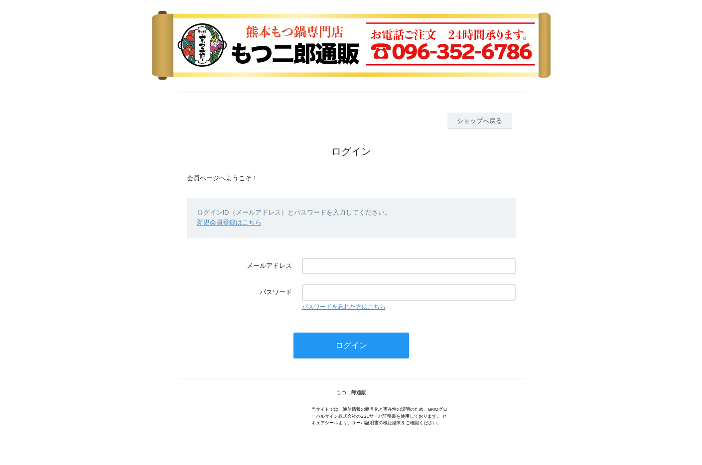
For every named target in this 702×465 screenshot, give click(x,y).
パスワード (276, 292)
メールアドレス (269, 265)
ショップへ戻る (479, 120)
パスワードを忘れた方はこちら (344, 306)
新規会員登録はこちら (229, 222)
